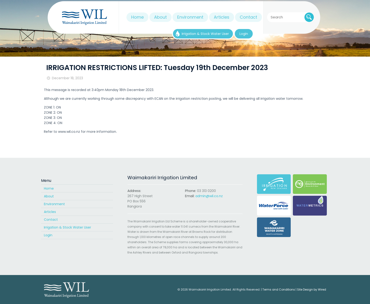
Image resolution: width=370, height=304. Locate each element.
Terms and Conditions (278, 289)
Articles (50, 211)
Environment (54, 204)
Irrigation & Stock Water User (67, 227)
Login (48, 235)
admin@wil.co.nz (209, 196)
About (49, 196)
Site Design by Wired (311, 289)
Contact (51, 219)
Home (49, 188)
